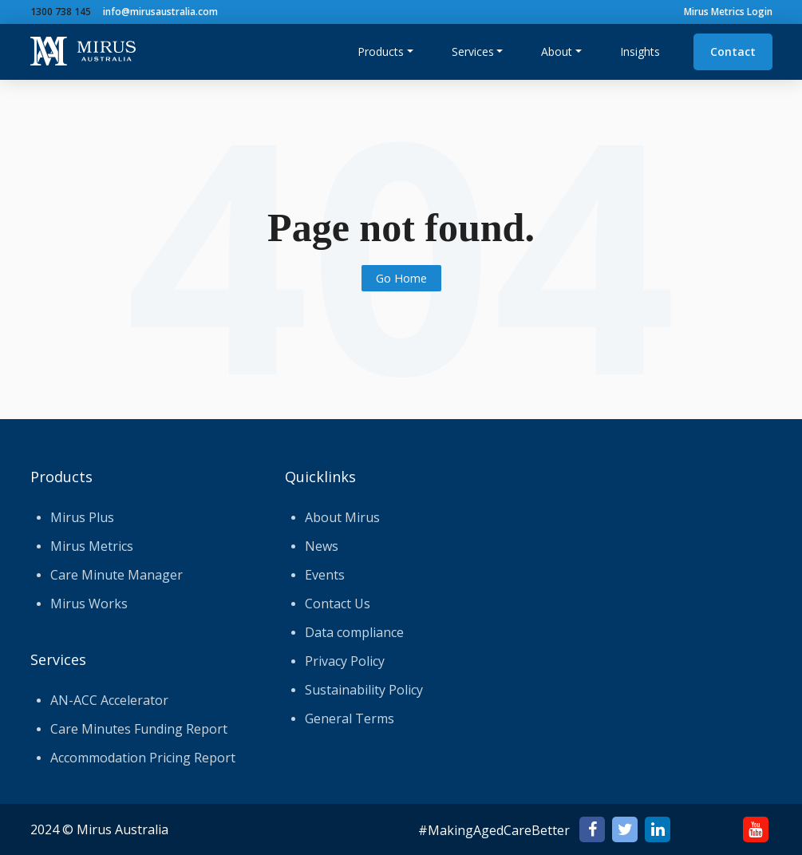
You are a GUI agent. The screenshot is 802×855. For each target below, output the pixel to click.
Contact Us (337, 603)
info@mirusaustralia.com (160, 11)
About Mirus (342, 517)
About (556, 51)
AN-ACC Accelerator (109, 700)
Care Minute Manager (116, 575)
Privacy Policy (345, 661)
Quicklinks (320, 476)
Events (325, 575)
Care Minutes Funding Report (138, 729)
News (321, 546)
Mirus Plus (82, 517)
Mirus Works (89, 603)
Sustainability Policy (364, 690)
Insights (640, 51)
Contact (733, 51)
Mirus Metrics (91, 546)
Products (381, 51)
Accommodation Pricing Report (142, 757)
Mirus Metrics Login (728, 11)
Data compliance (354, 632)
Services (473, 51)
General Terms (349, 718)
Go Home (401, 278)
